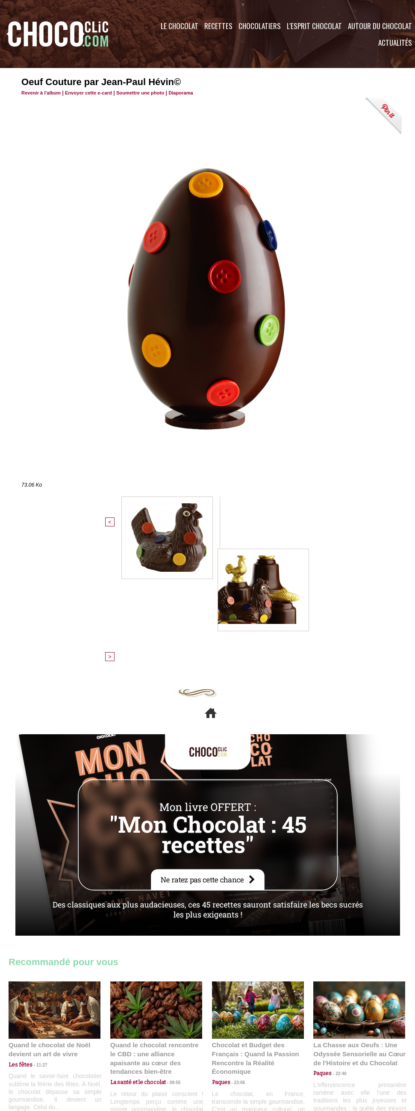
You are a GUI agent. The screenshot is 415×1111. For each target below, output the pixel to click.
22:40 (338, 938)
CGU (122, 1059)
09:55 (170, 938)
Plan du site (231, 1059)
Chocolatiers (259, 26)
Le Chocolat (179, 26)
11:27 (37, 930)
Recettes (218, 26)
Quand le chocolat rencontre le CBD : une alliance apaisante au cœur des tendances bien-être (155, 919)
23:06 (237, 947)
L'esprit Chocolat (314, 26)
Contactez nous (34, 1059)
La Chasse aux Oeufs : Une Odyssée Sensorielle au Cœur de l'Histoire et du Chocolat (355, 919)
